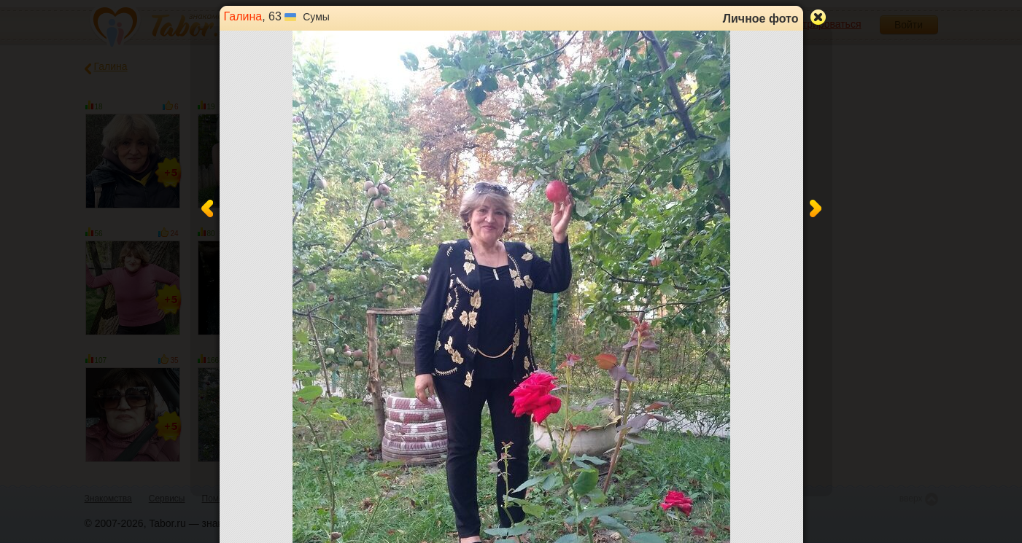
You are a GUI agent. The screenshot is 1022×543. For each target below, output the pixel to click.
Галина (243, 16)
